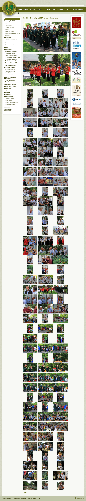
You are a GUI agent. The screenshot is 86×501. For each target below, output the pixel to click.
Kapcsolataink (7, 94)
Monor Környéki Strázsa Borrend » (27, 12)
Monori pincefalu (50, 9)
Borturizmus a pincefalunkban (11, 43)
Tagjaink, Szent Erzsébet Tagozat (12, 33)
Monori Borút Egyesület (10, 84)
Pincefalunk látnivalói (9, 98)
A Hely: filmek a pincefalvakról (8, 110)
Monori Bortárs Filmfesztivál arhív (12, 57)
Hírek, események (9, 74)
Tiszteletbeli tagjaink (9, 31)
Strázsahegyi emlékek (9, 21)
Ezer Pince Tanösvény (9, 67)
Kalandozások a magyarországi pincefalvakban (12, 89)
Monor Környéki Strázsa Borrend (29, 10)
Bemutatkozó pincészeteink (11, 45)
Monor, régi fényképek (10, 104)
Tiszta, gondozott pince (10, 65)
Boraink (6, 47)
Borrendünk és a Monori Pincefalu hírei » (42, 12)
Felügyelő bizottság (9, 27)
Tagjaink (6, 23)
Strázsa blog (7, 107)
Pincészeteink (7, 37)
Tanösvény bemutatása (10, 69)
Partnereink (7, 92)
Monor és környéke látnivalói (11, 102)
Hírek (5, 18)
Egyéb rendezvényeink (10, 53)
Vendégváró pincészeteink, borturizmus (11, 40)
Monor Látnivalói (8, 100)
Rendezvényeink (8, 49)
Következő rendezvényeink (11, 51)
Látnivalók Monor (8, 96)
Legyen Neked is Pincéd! (10, 86)
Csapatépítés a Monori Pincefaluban (10, 72)
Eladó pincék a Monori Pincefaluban (10, 78)
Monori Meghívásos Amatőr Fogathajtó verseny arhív (11, 60)
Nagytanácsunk (8, 25)
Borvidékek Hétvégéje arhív (11, 55)
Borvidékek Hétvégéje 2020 (11, 62)
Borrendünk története (63, 9)
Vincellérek (7, 35)
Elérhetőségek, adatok (77, 9)
